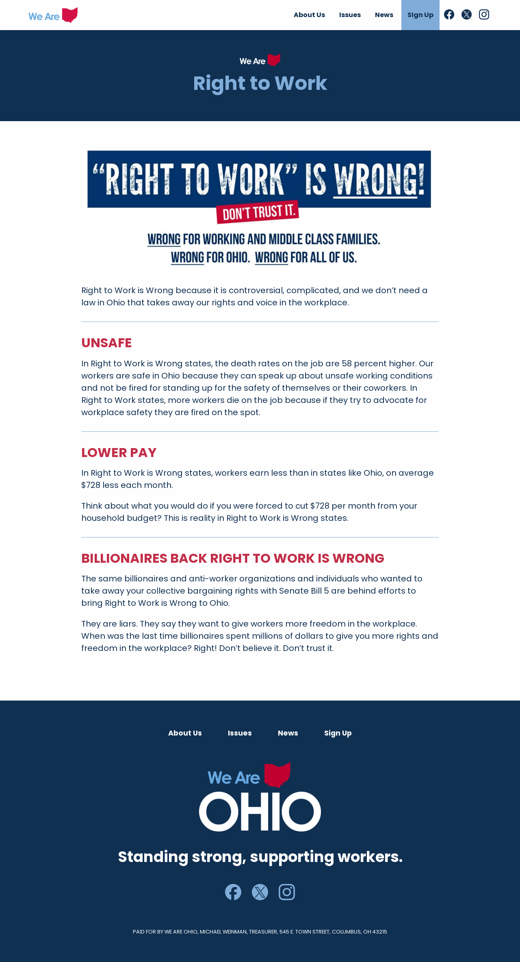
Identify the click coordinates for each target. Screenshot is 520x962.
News (288, 733)
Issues (240, 733)
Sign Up (338, 733)
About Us (185, 733)
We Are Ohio (53, 15)
